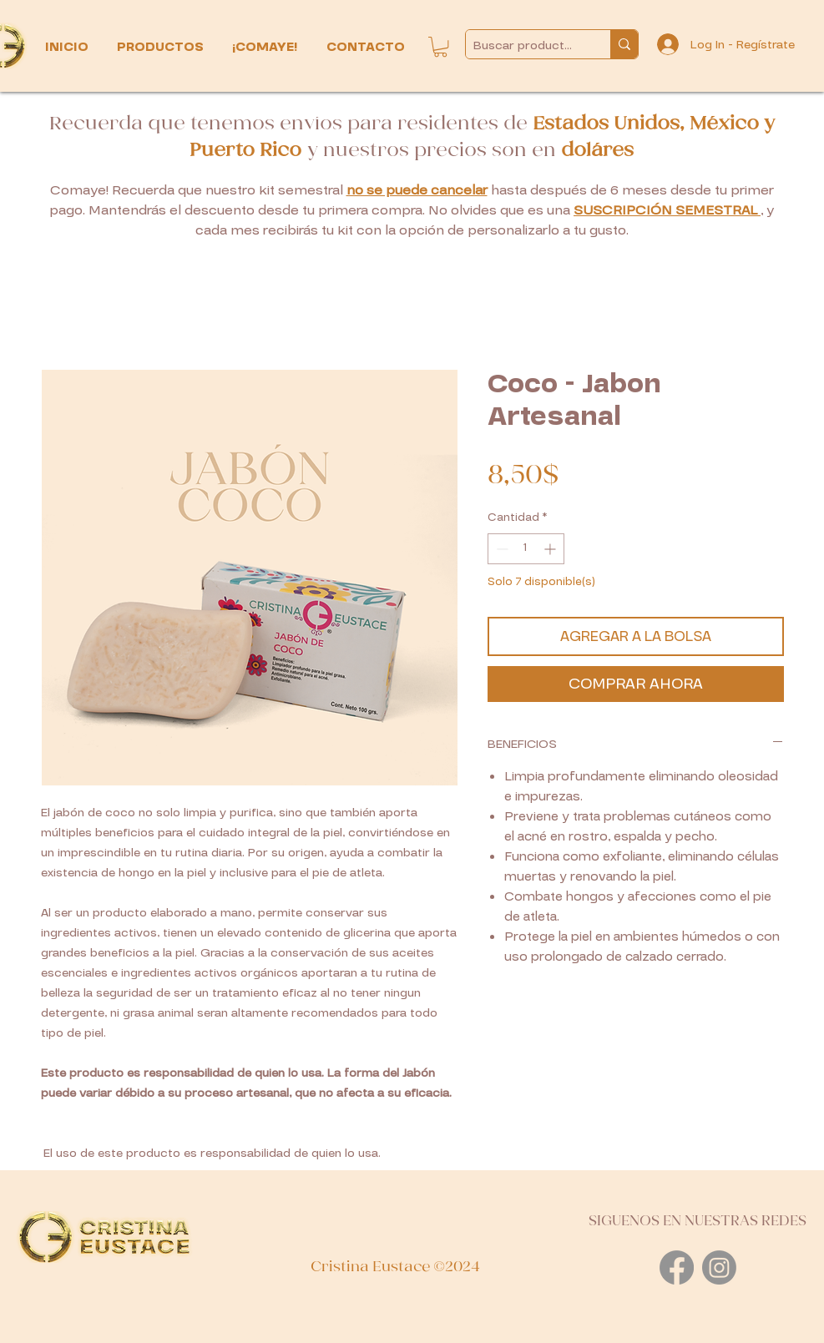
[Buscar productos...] (524, 45)
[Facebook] (677, 1267)
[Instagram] (719, 1267)
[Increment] (551, 548)
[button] (162, 47)
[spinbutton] (526, 548)
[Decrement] (500, 548)
